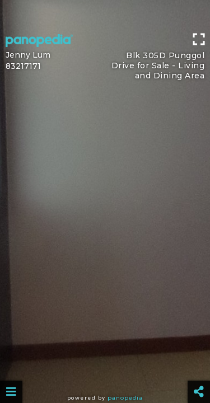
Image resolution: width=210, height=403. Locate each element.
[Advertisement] (105, 14)
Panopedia (125, 397)
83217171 (23, 66)
